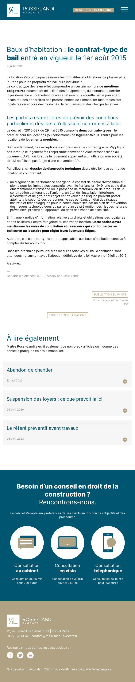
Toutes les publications (67, 315)
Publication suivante (110, 294)
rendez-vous (93, 10)
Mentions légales (98, 669)
